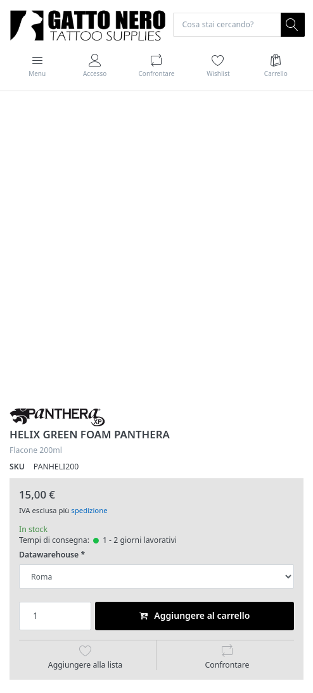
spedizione (89, 510)
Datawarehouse (49, 555)
